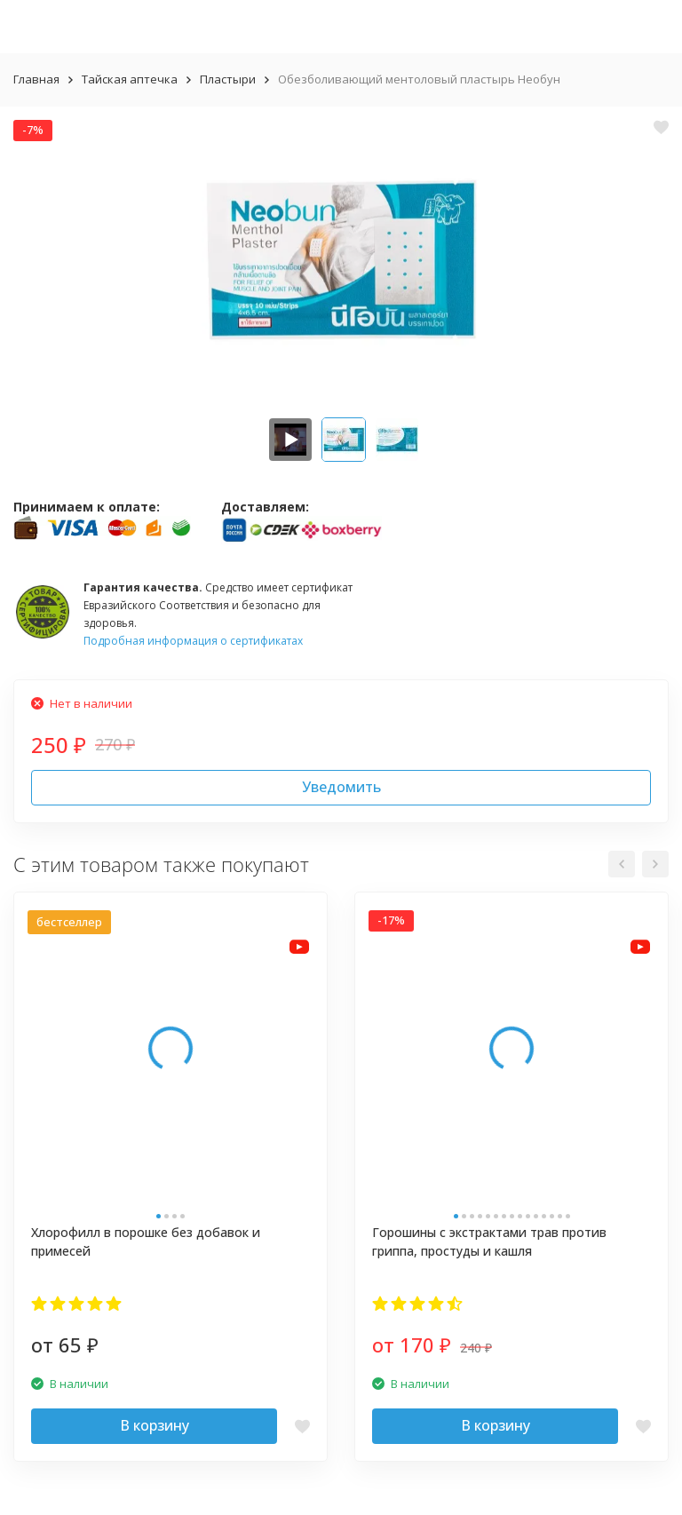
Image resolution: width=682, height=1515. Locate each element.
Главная (36, 79)
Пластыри (228, 79)
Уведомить (341, 787)
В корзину (154, 1425)
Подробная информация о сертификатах (193, 640)
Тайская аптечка (130, 79)
